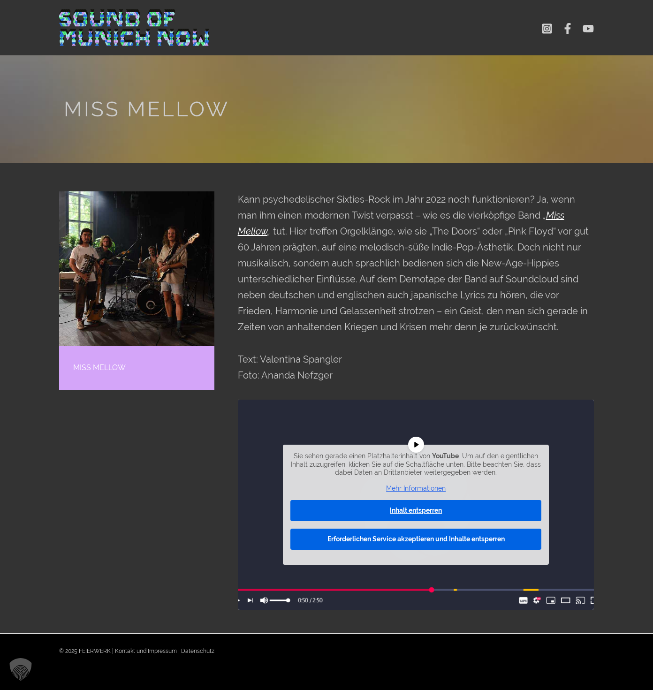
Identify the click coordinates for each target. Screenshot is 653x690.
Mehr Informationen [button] (416, 488)
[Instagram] (547, 28)
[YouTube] (588, 28)
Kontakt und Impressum (146, 651)
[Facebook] (567, 28)
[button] (20, 669)
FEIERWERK (95, 651)
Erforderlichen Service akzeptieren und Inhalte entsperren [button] (415, 539)
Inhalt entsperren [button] (416, 510)
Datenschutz (197, 651)
